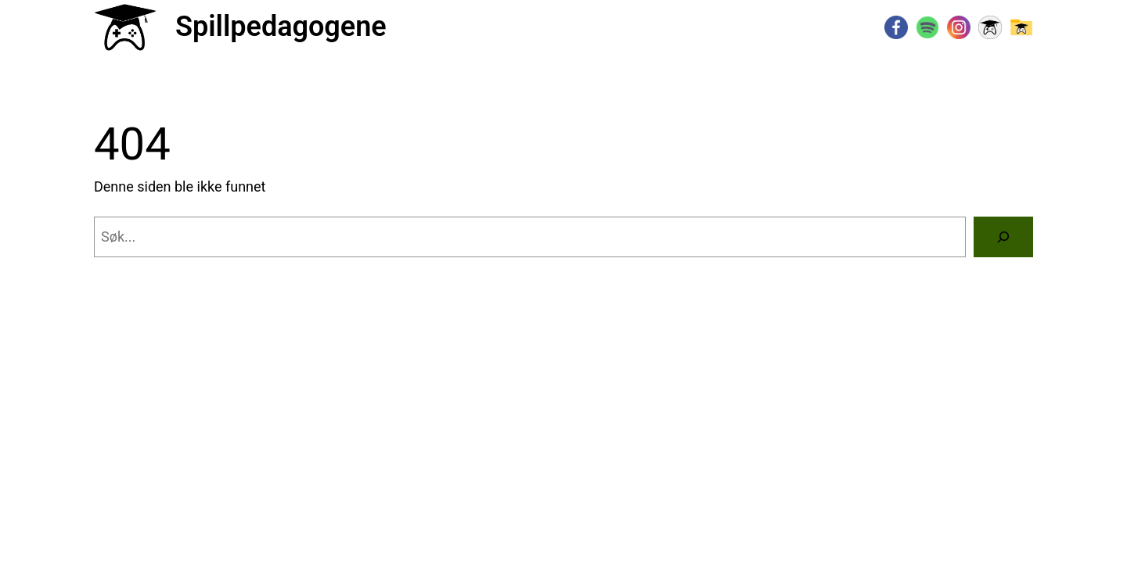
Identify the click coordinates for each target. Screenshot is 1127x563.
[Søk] (1003, 237)
